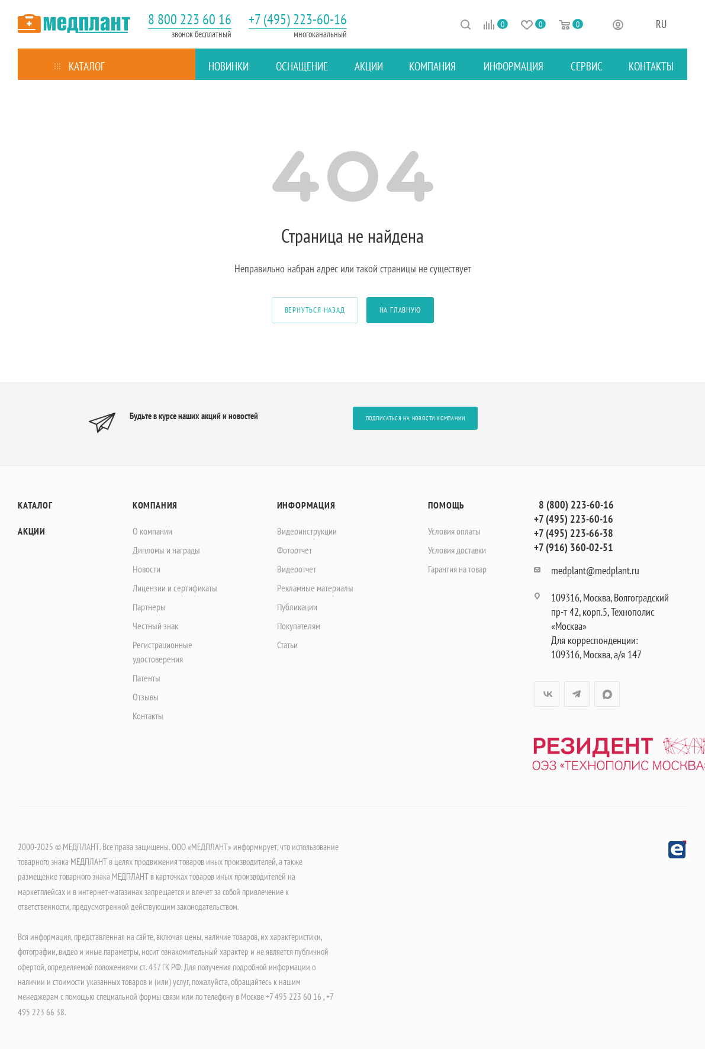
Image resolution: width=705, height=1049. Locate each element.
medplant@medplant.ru (595, 570)
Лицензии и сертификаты (175, 588)
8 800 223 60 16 (189, 19)
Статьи (287, 645)
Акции (32, 531)
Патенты (146, 678)
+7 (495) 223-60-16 (298, 19)
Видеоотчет (296, 569)
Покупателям (298, 626)
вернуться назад (315, 310)
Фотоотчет (294, 550)
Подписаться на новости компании (415, 418)
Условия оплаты (454, 531)
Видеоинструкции (307, 531)
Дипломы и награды (166, 550)
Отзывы (146, 697)
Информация (306, 505)
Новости (146, 569)
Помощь (446, 505)
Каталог (35, 505)
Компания (155, 505)
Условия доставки (457, 550)
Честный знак (155, 626)
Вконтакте (546, 694)
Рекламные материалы (315, 588)
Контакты (148, 716)
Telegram (577, 694)
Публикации (297, 607)
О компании (152, 531)
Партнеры (149, 607)
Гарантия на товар (457, 569)
